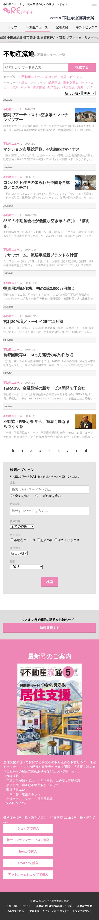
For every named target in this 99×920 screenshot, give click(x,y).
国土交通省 (70, 83)
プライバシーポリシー (56, 911)
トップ (12, 27)
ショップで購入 (28, 828)
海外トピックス (86, 27)
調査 (24, 83)
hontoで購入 (28, 851)
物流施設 (68, 87)
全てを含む (20, 496)
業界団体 (54, 83)
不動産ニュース (37, 27)
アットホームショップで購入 (28, 874)
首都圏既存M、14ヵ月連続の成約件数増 (38, 355)
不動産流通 (14, 37)
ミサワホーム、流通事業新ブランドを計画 (40, 255)
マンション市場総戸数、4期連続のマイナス (41, 149)
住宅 (39, 37)
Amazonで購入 (28, 863)
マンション (38, 83)
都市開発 (29, 37)
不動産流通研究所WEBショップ (53, 906)
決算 (15, 87)
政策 (3, 37)
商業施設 (53, 87)
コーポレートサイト (19, 906)
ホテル (25, 87)
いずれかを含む (48, 496)
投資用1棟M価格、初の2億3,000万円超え (39, 288)
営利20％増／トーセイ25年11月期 (33, 321)
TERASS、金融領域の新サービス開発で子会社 (44, 388)
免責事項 (33, 911)
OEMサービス (15, 911)
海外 (80, 87)
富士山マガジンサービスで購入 (28, 840)
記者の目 (62, 27)
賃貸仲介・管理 (54, 37)
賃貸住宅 (39, 87)
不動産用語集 (84, 906)
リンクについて (82, 911)
